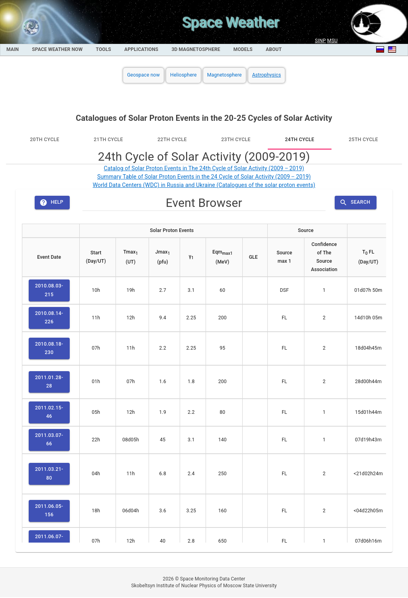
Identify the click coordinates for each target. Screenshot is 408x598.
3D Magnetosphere (196, 49)
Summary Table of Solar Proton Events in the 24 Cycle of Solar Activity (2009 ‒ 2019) (204, 176)
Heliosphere (183, 75)
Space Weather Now (57, 49)
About (274, 49)
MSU (332, 40)
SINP (320, 40)
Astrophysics (266, 75)
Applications (141, 49)
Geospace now (143, 75)
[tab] (44, 140)
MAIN (12, 49)
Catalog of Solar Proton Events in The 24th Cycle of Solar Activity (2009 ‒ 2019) (204, 168)
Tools (103, 49)
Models (243, 49)
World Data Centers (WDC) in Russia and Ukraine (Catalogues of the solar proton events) (204, 185)
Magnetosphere (224, 75)
